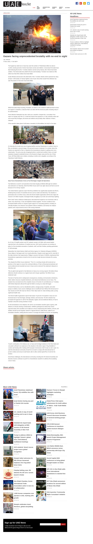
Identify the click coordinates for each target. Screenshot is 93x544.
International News (46, 8)
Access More (64, 386)
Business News (54, 8)
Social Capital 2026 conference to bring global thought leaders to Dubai (56, 460)
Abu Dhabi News (38, 7)
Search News (61, 8)
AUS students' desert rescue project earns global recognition (23, 449)
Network (67, 7)
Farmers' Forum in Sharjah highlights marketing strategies (56, 392)
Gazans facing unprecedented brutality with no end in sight (35, 56)
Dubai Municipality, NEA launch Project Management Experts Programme (56, 437)
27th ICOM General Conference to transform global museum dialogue (55, 426)
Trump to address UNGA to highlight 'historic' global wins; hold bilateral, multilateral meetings (79, 43)
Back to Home (6, 13)
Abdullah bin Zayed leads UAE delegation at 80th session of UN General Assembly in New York (78, 37)
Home (34, 7)
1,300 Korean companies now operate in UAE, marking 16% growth (24, 496)
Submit (63, 524)
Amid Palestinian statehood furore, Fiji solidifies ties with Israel (23, 392)
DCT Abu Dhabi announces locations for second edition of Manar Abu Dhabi (56, 483)
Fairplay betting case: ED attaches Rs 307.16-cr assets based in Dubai (23, 472)
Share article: (8, 367)
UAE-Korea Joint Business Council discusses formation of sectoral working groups (56, 415)
